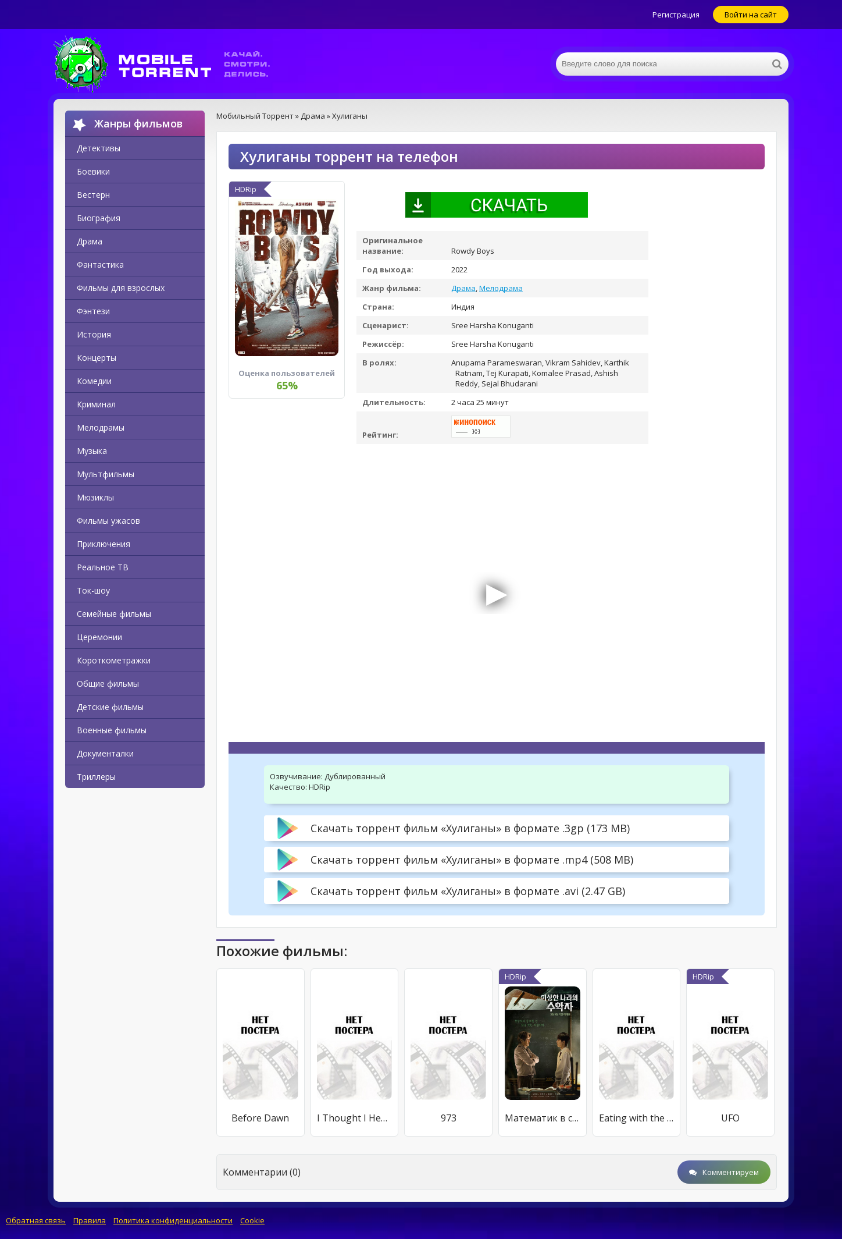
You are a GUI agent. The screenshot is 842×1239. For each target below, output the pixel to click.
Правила (89, 1220)
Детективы (98, 148)
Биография (98, 217)
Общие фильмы (108, 683)
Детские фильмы (110, 706)
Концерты (96, 357)
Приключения (103, 543)
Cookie (252, 1220)
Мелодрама (501, 288)
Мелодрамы (100, 427)
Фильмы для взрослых (121, 287)
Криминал (96, 404)
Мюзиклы (95, 497)
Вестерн (93, 194)
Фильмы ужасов (108, 520)
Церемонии (99, 636)
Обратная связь (36, 1220)
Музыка (92, 450)
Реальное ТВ (103, 567)
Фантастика (100, 264)
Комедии (94, 380)
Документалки (105, 753)
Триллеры (96, 776)
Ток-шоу (93, 590)
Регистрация (676, 14)
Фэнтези (93, 311)
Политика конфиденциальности (173, 1220)
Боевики (93, 171)
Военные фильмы (112, 730)
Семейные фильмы (114, 613)
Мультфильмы (105, 474)
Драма (89, 241)
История (94, 334)
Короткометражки (114, 660)
